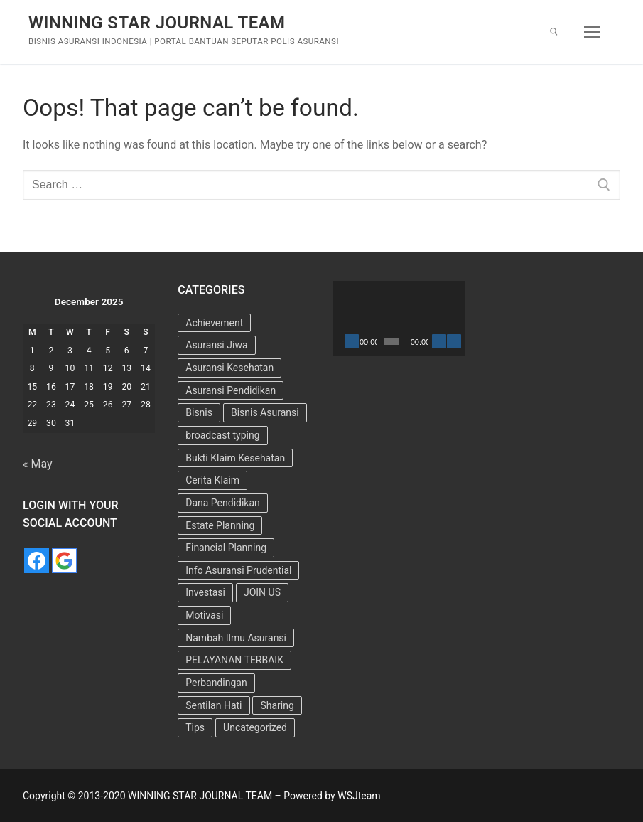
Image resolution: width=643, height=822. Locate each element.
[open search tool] (554, 32)
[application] (399, 318)
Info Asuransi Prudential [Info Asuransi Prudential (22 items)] (238, 570)
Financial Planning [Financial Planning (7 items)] (225, 547)
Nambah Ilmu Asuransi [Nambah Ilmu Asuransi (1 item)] (235, 638)
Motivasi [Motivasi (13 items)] (204, 615)
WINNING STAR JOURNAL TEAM (156, 23)
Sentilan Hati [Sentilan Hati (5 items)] (213, 705)
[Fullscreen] (454, 341)
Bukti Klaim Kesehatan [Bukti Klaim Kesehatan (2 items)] (235, 458)
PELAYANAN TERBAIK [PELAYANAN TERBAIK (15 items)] (234, 660)
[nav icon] (592, 32)
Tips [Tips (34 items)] (195, 727)
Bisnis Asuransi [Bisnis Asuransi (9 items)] (265, 412)
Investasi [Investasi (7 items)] (205, 592)
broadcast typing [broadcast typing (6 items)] (222, 435)
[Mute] (439, 341)
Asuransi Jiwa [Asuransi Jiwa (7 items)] (216, 345)
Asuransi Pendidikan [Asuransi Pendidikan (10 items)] (230, 390)
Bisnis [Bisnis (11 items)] (198, 412)
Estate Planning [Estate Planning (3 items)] (219, 525)
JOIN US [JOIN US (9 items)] (262, 592)
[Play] (352, 341)
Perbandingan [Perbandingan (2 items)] (216, 682)
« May (38, 464)
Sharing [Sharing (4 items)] (276, 705)
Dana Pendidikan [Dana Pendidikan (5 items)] (222, 502)
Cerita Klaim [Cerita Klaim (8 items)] (212, 480)
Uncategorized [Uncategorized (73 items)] (255, 727)
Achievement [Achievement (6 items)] (214, 323)
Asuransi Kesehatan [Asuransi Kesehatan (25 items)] (229, 367)
